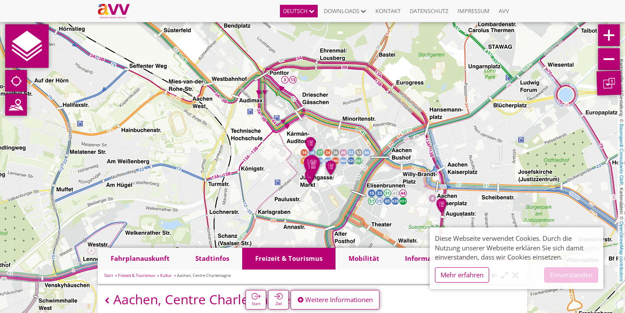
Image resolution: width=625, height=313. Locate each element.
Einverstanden (571, 274)
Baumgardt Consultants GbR (621, 154)
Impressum (473, 11)
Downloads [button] (345, 11)
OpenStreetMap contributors (621, 251)
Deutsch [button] (299, 11)
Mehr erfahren (462, 274)
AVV (504, 11)
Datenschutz (429, 11)
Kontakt (388, 11)
